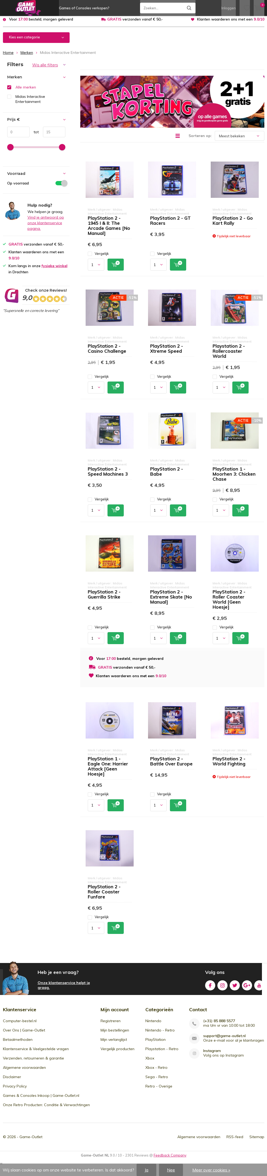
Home (8, 56)
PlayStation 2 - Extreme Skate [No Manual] (171, 601)
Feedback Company (170, 1159)
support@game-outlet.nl (224, 1040)
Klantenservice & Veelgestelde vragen (36, 1052)
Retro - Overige (158, 1090)
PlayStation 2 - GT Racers (170, 224)
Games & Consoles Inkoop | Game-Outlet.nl (41, 1099)
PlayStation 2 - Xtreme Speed (166, 352)
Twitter (235, 988)
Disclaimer (12, 1080)
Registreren (111, 1024)
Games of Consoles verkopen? (84, 8)
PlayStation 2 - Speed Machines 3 (108, 475)
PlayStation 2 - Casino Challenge (107, 352)
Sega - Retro (156, 1080)
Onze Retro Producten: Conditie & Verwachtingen (46, 1108)
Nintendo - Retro (160, 1034)
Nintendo (153, 1024)
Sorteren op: (200, 139)
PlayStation (155, 1043)
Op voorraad (36, 186)
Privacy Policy (15, 1090)
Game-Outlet (30, 1140)
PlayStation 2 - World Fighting (229, 765)
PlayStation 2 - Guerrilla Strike (104, 598)
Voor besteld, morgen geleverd (41, 23)
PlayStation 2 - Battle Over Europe (171, 765)
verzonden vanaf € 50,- (135, 23)
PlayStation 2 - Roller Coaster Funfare (104, 895)
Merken (27, 56)
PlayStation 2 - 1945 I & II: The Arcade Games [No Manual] (109, 229)
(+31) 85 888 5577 (219, 1025)
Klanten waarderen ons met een (230, 23)
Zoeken (189, 8)
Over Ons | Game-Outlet (24, 1034)
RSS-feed (234, 1140)
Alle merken (25, 91)
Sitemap (256, 1140)
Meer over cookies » (211, 1170)
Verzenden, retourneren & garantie (33, 1062)
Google (247, 988)
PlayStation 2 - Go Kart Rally (233, 224)
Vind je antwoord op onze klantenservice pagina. (45, 227)
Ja (146, 1170)
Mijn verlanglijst (114, 1043)
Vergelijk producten (117, 1052)
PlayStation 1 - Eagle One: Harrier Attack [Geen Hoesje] (108, 770)
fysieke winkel (54, 269)
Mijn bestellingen (115, 1034)
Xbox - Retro (156, 1071)
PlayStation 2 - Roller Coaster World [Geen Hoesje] (229, 603)
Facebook (210, 988)
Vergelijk (98, 257)
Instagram (222, 988)
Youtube (259, 988)
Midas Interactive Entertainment (30, 103)
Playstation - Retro (161, 1052)
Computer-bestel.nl (20, 1024)
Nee (171, 1170)
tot (34, 136)
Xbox (149, 1062)
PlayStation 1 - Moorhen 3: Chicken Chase (234, 478)
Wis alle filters (45, 69)
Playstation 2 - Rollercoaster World (229, 355)
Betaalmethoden (18, 1043)
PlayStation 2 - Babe (166, 475)
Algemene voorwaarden (24, 1071)
